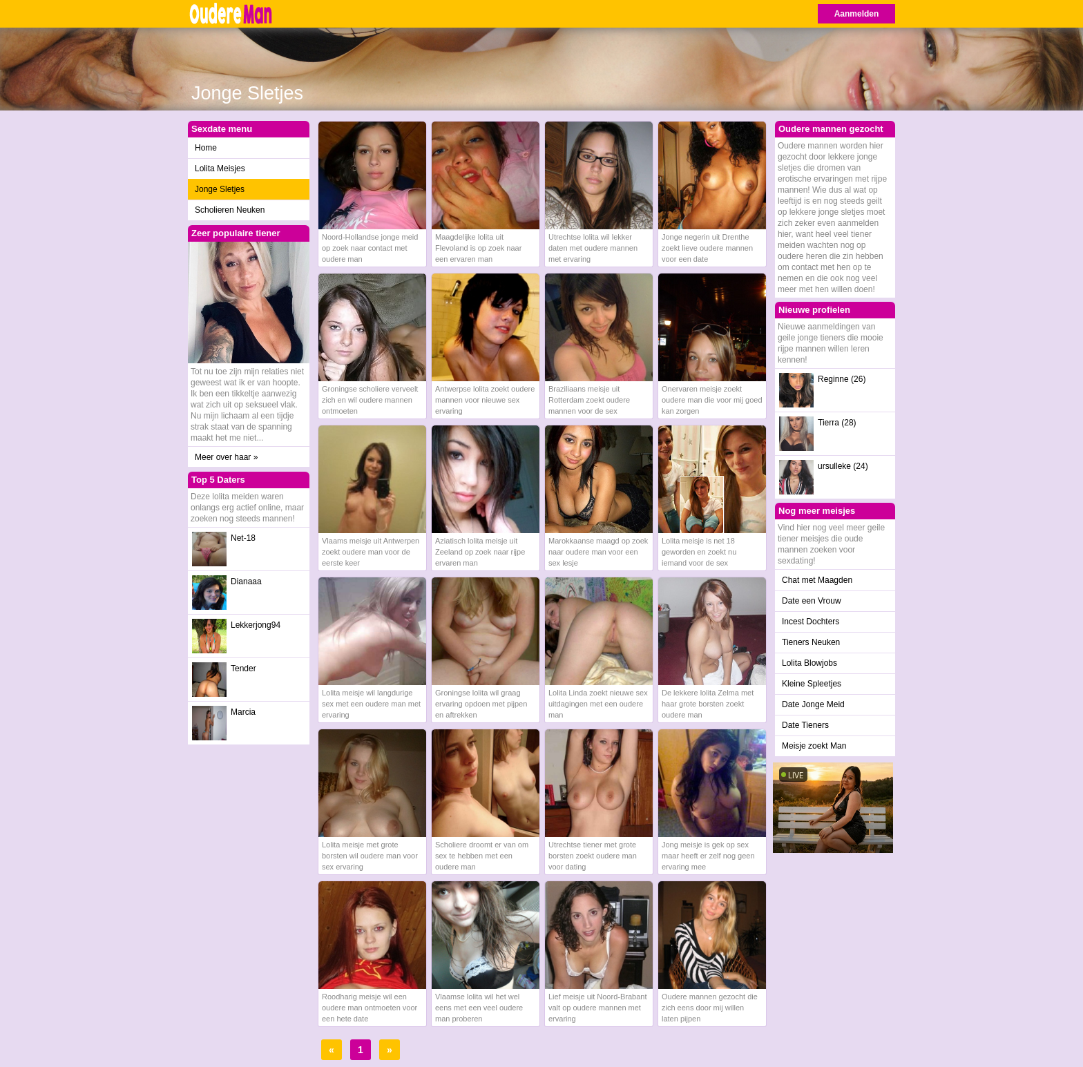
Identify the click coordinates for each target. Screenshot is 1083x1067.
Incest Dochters (810, 621)
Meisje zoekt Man (814, 746)
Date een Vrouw (811, 601)
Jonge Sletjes (220, 189)
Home (206, 148)
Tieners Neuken (811, 642)
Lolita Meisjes (220, 168)
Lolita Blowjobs (809, 663)
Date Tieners (805, 725)
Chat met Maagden (817, 580)
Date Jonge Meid (813, 704)
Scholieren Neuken (230, 210)
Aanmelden (856, 14)
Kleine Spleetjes (811, 684)
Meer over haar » (226, 457)
